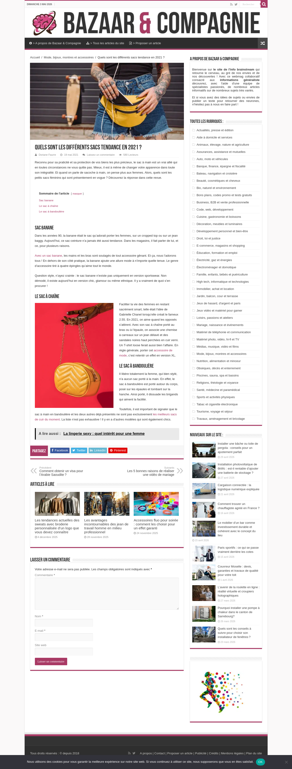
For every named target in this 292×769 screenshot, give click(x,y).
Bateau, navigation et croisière (216, 173)
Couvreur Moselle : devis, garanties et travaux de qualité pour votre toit (238, 571)
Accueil (35, 57)
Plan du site (253, 753)
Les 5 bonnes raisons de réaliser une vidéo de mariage (150, 471)
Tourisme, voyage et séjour (214, 411)
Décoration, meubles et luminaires (219, 224)
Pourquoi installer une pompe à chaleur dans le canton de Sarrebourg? (239, 612)
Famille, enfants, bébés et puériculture (222, 274)
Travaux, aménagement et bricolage (220, 418)
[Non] (286, 762)
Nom (39, 616)
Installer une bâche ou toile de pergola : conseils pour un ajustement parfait (238, 448)
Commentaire (45, 575)
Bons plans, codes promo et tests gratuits (224, 195)
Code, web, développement (214, 209)
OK (260, 762)
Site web (40, 645)
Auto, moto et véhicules (212, 159)
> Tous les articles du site (105, 43)
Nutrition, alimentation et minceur (218, 361)
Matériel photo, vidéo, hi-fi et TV (217, 339)
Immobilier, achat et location (215, 289)
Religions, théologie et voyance (217, 382)
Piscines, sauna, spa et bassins (217, 375)
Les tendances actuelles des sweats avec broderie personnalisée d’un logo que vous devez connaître (57, 526)
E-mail (40, 630)
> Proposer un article (145, 43)
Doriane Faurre (47, 154)
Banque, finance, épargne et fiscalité (220, 166)
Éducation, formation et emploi (216, 253)
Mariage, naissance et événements (219, 325)
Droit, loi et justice (208, 238)
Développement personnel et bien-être (222, 231)
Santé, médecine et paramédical (218, 390)
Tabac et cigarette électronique (217, 404)
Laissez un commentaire (101, 154)
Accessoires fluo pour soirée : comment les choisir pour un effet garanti (156, 524)
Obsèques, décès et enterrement (218, 368)
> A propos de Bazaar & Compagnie (55, 43)
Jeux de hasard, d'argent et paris (218, 303)
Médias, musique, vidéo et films (217, 346)
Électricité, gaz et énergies (214, 260)
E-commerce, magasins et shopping (220, 245)
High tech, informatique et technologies (222, 281)
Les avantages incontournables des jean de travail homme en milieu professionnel (106, 526)
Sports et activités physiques (215, 397)
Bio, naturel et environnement (216, 188)
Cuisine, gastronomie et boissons (218, 216)
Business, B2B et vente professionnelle (222, 202)
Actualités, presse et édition (214, 130)
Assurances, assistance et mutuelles (220, 152)
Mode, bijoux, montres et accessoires (69, 57)
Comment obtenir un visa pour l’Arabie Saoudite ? (63, 471)
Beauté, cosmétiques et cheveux (218, 180)
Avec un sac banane (48, 255)
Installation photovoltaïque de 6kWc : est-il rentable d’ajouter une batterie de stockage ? (238, 468)
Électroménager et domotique (216, 267)
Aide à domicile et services (214, 137)
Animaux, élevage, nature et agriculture (222, 144)
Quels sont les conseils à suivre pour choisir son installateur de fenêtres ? (234, 633)
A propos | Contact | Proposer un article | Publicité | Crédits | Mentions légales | (192, 753)
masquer (77, 193)
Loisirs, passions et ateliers (214, 317)
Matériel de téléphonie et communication (223, 332)
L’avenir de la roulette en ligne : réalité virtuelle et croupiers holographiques (239, 591)
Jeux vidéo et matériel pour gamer (219, 310)
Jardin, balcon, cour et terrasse (217, 296)
